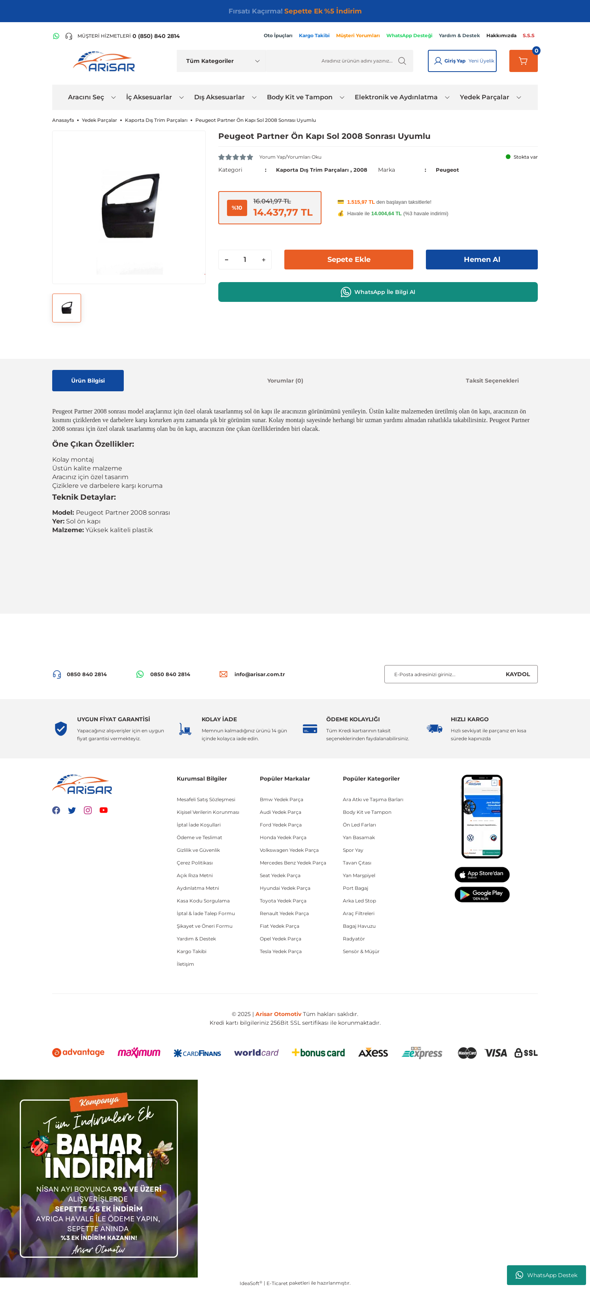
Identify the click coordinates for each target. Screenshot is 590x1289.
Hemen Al (482, 259)
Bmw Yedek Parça (281, 799)
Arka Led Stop (359, 901)
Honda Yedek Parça (283, 837)
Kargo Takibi (191, 951)
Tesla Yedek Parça (281, 951)
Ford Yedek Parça (281, 825)
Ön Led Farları (359, 825)
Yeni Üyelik (481, 61)
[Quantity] (244, 259)
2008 (364, 169)
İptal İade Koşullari (199, 825)
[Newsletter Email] (461, 674)
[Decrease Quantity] (226, 259)
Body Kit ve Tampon (367, 812)
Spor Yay (353, 850)
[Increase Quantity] (263, 259)
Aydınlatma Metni (198, 888)
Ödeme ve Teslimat (199, 837)
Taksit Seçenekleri (492, 380)
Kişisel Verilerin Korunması (208, 812)
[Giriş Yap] (438, 61)
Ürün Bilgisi (88, 380)
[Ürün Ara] (339, 61)
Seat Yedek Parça (280, 875)
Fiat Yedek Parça (279, 926)
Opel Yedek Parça (280, 939)
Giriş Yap (454, 61)
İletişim (185, 964)
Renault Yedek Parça (284, 913)
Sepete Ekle (349, 259)
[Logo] (105, 61)
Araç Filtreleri (358, 913)
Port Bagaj (355, 888)
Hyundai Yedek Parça (285, 888)
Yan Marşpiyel (359, 875)
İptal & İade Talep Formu (206, 913)
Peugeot (448, 169)
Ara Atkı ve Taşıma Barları (373, 799)
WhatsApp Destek (546, 1275)
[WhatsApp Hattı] (56, 36)
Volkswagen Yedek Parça (289, 850)
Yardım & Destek (196, 939)
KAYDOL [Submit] (518, 674)
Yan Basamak (359, 837)
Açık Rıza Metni (195, 875)
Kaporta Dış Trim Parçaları (314, 169)
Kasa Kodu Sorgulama (203, 901)
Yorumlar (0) (285, 380)
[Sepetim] (523, 61)
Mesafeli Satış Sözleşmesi (206, 799)
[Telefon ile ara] (122, 36)
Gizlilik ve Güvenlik (198, 850)
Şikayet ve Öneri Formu (205, 926)
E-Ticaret (277, 1283)
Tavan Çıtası (357, 863)
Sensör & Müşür (361, 951)
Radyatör (354, 939)
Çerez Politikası (195, 863)
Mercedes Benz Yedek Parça (293, 863)
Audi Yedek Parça (280, 812)
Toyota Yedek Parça (283, 901)
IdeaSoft (251, 1283)
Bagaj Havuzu (359, 926)
